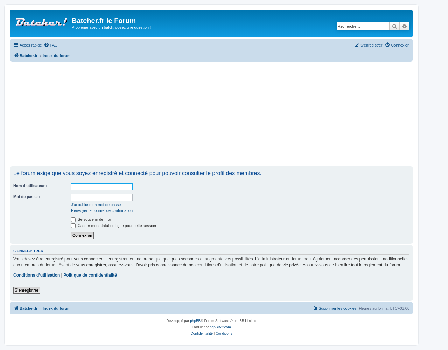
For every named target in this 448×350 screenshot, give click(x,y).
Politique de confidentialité (90, 275)
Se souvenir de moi (91, 219)
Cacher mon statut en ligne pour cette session (113, 225)
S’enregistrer (26, 290)
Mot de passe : (26, 196)
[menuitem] (51, 45)
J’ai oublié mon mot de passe (96, 204)
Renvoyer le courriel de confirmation (102, 210)
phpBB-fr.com (220, 327)
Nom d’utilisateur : (30, 186)
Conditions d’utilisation (36, 275)
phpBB (195, 321)
